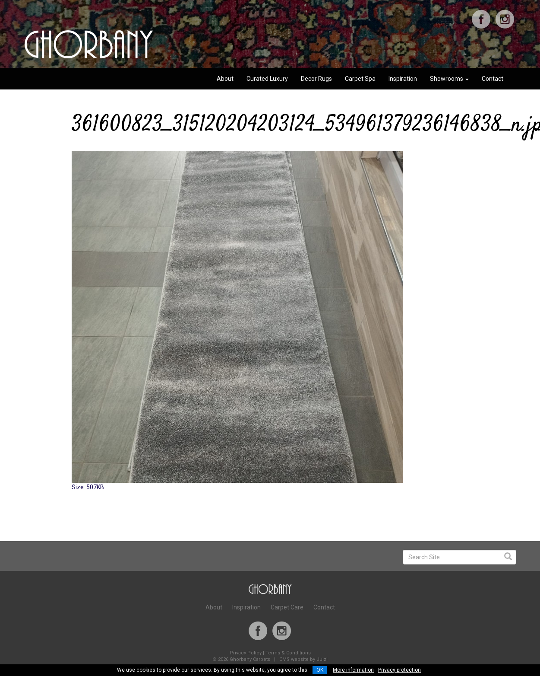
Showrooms (449, 78)
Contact (492, 78)
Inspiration (402, 78)
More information (353, 670)
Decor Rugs (316, 78)
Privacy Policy (246, 653)
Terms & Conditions (288, 653)
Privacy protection (399, 670)
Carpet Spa (360, 78)
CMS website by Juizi (303, 659)
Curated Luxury (267, 78)
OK (319, 670)
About (225, 78)
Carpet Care (287, 607)
